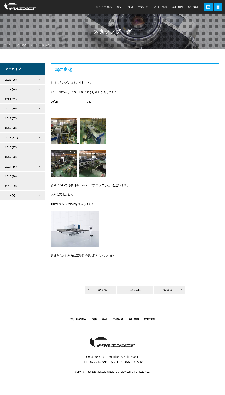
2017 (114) (11, 137)
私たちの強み (104, 6)
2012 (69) (11, 185)
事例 (130, 6)
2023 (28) (11, 79)
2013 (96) (11, 176)
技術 (119, 6)
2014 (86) (11, 166)
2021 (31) (11, 98)
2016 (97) (11, 147)
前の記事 (102, 290)
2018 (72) (11, 127)
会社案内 (177, 6)
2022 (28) (11, 89)
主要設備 (143, 6)
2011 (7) (10, 195)
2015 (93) (11, 156)
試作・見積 (160, 6)
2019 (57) (11, 118)
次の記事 (168, 290)
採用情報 (193, 6)
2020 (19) (11, 108)
